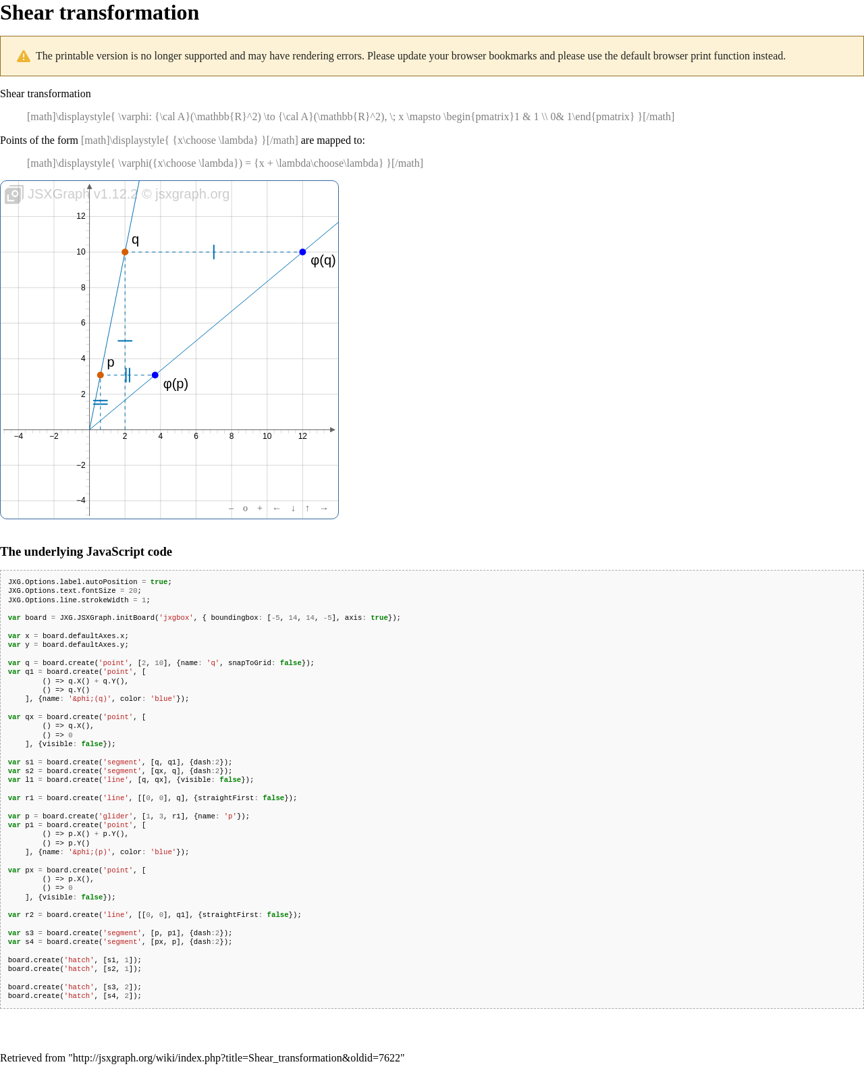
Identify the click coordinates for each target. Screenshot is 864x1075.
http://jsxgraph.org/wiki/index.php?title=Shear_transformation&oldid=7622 (236, 1058)
